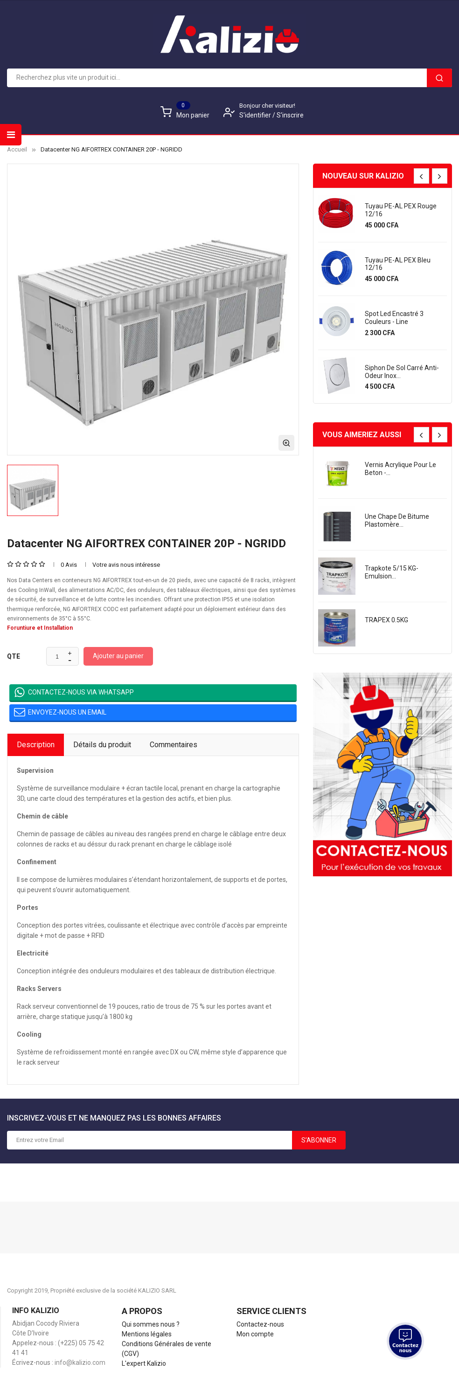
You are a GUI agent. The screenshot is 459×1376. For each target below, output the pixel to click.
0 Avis (69, 564)
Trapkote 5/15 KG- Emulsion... (391, 572)
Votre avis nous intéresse (126, 564)
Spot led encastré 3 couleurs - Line (394, 317)
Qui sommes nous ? (151, 1324)
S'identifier (255, 115)
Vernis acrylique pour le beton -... (400, 468)
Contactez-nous (260, 1324)
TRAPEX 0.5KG (386, 620)
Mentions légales (147, 1334)
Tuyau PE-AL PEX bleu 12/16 (398, 264)
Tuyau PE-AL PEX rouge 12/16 (401, 210)
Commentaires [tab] (173, 744)
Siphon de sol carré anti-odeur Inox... (402, 371)
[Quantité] (57, 657)
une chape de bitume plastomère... (397, 520)
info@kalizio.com (80, 1362)
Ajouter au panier (118, 656)
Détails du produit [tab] (102, 744)
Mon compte (255, 1334)
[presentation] (421, 176)
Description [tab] (36, 744)
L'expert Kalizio (144, 1363)
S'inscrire (290, 115)
